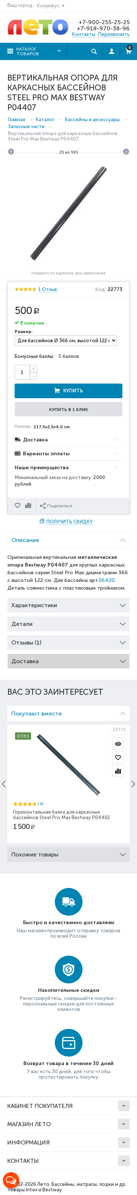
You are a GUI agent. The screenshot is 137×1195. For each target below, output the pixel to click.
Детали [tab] (68, 622)
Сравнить (29, 506)
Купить (73, 390)
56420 (107, 580)
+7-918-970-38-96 (103, 28)
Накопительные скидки (68, 990)
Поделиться (56, 506)
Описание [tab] (68, 538)
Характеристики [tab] (68, 603)
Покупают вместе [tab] (68, 711)
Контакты (83, 34)
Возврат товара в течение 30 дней (68, 1063)
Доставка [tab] (68, 659)
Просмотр (118, 744)
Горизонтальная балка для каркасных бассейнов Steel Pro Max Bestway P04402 (61, 814)
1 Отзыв (47, 289)
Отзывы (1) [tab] (68, 640)
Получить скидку (69, 521)
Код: (100, 289)
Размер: (24, 331)
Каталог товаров (27, 51)
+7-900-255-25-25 (104, 22)
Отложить (18, 506)
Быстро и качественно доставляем (68, 922)
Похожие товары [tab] (68, 852)
